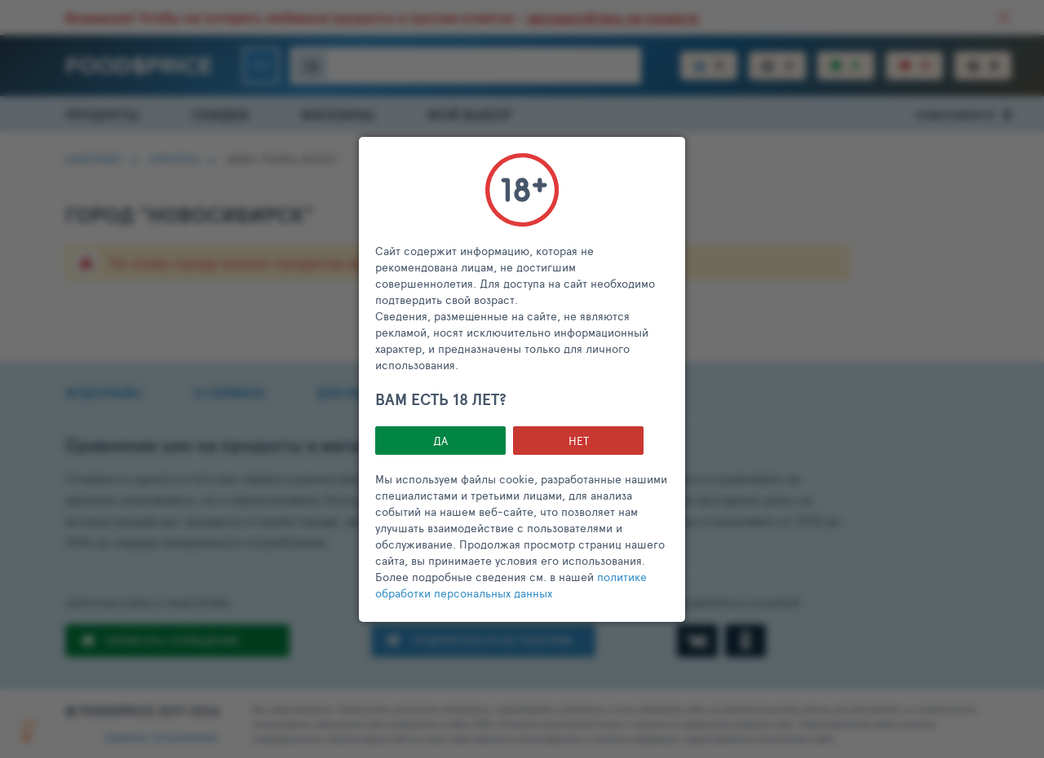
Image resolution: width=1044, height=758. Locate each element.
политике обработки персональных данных (511, 585)
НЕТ (578, 440)
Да (440, 440)
